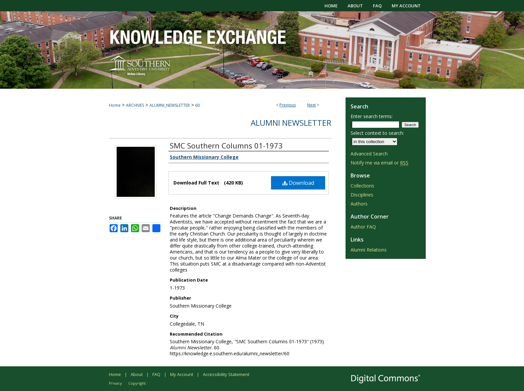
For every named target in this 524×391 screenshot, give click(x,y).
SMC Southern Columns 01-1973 (226, 145)
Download (298, 182)
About (137, 374)
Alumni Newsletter (291, 122)
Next (311, 105)
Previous (287, 105)
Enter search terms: (372, 116)
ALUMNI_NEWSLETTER (169, 105)
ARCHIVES (135, 105)
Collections (362, 185)
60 (197, 105)
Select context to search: (377, 133)
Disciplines (362, 194)
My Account (181, 374)
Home (115, 105)
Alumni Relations (369, 250)
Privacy (115, 383)
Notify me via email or (379, 162)
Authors (359, 204)
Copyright (137, 383)
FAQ (156, 374)
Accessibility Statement (226, 374)
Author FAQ (363, 227)
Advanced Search (369, 153)
